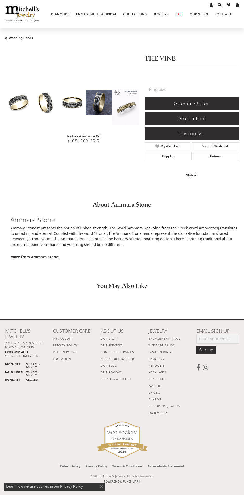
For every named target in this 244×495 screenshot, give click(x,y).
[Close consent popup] (101, 486)
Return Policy (65, 352)
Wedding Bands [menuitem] (161, 345)
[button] (211, 5)
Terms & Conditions (127, 466)
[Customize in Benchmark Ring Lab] (125, 107)
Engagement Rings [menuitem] (164, 338)
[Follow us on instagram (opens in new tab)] (205, 367)
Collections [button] (135, 14)
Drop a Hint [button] (191, 118)
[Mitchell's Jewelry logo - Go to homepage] (22, 14)
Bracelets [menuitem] (156, 379)
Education (62, 359)
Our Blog (109, 365)
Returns (216, 156)
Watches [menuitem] (155, 386)
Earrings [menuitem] (156, 359)
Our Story (109, 338)
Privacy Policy (65, 345)
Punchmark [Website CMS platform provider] (131, 481)
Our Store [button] (199, 14)
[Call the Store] (17, 351)
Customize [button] (191, 133)
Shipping (168, 156)
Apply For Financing (118, 359)
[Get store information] (22, 356)
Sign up (206, 349)
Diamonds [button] (60, 14)
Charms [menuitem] (154, 399)
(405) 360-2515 (83, 141)
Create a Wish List (116, 379)
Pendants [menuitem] (156, 365)
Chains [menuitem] (154, 392)
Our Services (112, 345)
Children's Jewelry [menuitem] (164, 406)
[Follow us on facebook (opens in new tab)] (198, 367)
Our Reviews (111, 372)
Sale (179, 14)
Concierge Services (117, 352)
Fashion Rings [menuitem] (160, 352)
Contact (224, 14)
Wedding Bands (21, 38)
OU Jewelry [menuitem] (157, 413)
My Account (63, 338)
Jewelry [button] (161, 14)
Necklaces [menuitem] (157, 372)
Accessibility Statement (166, 466)
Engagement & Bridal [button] (96, 14)
